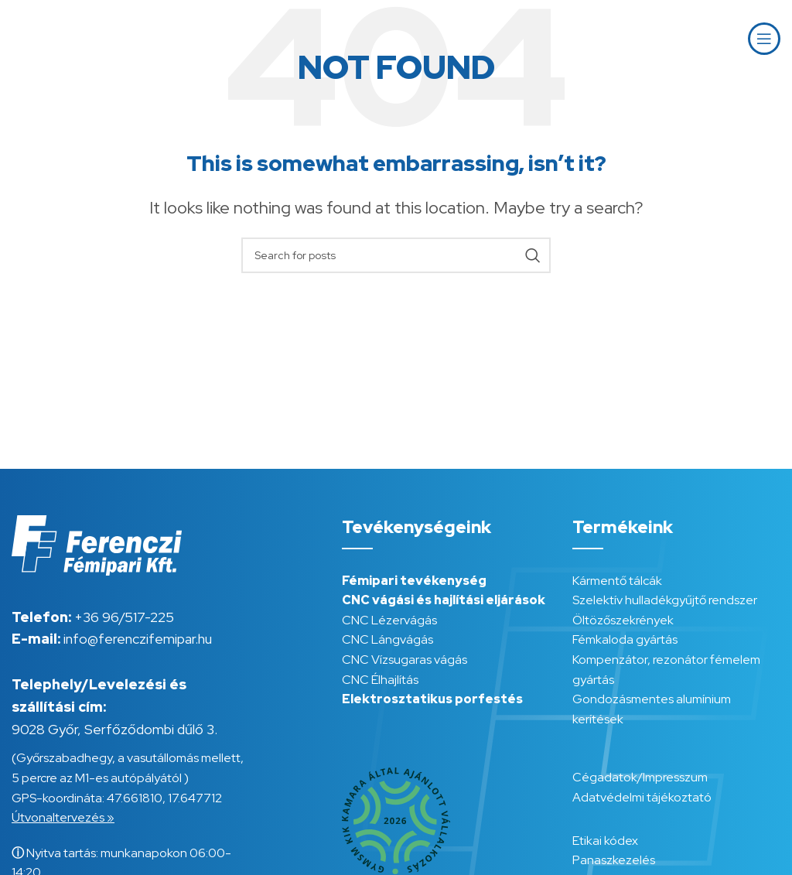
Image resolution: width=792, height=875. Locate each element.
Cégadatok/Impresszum (640, 777)
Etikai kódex (605, 840)
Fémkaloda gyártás (625, 639)
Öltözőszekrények (623, 620)
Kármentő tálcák (617, 581)
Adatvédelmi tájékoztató (642, 797)
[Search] (396, 255)
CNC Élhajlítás (380, 680)
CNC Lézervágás (389, 620)
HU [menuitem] (699, 38)
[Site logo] (66, 37)
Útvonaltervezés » (63, 817)
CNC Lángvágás (387, 639)
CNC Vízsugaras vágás (404, 659)
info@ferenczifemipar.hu (137, 639)
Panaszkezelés (613, 860)
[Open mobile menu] (764, 38)
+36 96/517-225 (124, 617)
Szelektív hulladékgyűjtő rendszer (664, 600)
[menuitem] (699, 39)
